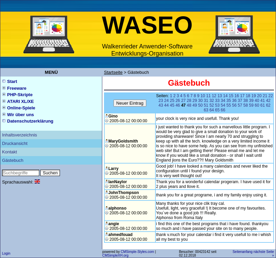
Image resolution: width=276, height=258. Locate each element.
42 (268, 100)
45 (172, 105)
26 (177, 100)
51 (206, 105)
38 (245, 100)
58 (245, 105)
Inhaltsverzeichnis (19, 134)
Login (6, 253)
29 (194, 100)
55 (229, 105)
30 (200, 100)
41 (262, 100)
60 (257, 105)
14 (225, 95)
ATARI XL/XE (20, 101)
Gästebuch (12, 160)
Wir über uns (20, 114)
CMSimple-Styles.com (138, 252)
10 (202, 95)
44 (166, 105)
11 (208, 95)
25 (172, 100)
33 (217, 100)
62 (268, 105)
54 (223, 105)
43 (160, 105)
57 (240, 105)
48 (189, 105)
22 (270, 95)
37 (240, 100)
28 (189, 100)
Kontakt (9, 151)
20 (259, 95)
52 (211, 105)
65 (217, 110)
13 (219, 95)
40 (257, 100)
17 (242, 95)
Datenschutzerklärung (30, 121)
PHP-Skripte (20, 94)
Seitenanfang (243, 252)
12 (214, 95)
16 (236, 95)
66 (223, 110)
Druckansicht (14, 143)
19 (253, 95)
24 (166, 100)
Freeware (16, 88)
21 (265, 95)
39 (251, 100)
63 (206, 110)
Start (12, 81)
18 (248, 95)
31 (206, 100)
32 (211, 100)
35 (229, 100)
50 (200, 105)
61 (262, 105)
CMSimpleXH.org (115, 255)
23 (160, 100)
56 (234, 105)
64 (211, 110)
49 (194, 105)
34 (223, 100)
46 (177, 105)
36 (234, 100)
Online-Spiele (21, 107)
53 (217, 105)
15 (231, 95)
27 (183, 100)
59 (251, 105)
